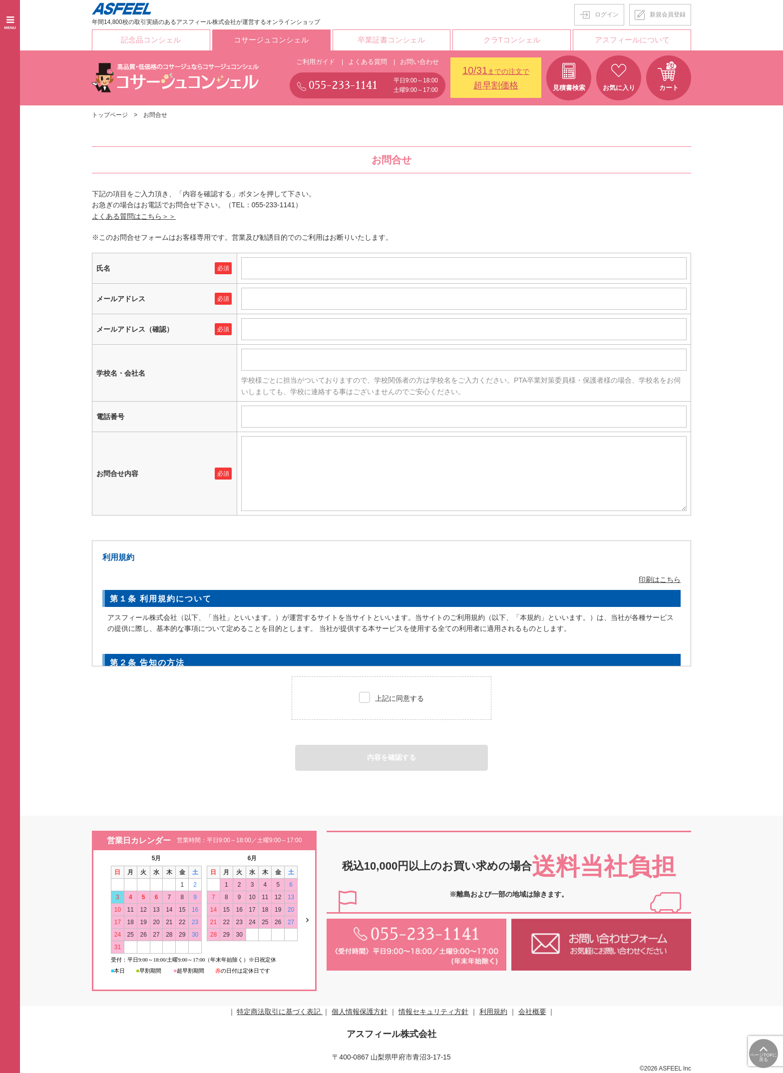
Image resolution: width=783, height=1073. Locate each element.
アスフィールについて (632, 39)
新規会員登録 (668, 14)
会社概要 (532, 1011)
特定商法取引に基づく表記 (280, 1011)
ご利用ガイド (315, 60)
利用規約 (493, 1011)
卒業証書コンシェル (391, 39)
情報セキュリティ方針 (433, 1011)
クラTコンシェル (512, 39)
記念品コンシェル (151, 39)
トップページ (110, 113)
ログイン (607, 14)
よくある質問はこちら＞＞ (134, 215)
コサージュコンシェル (271, 39)
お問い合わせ (419, 60)
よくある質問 (367, 60)
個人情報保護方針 (360, 1011)
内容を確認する (391, 757)
